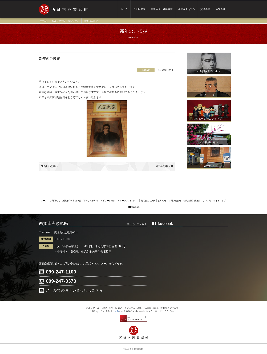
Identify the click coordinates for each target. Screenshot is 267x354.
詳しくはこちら (135, 224)
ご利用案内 (139, 9)
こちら (115, 311)
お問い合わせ (175, 200)
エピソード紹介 (107, 200)
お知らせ (220, 9)
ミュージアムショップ (128, 200)
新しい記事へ (49, 166)
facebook (135, 207)
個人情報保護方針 (192, 200)
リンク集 (207, 200)
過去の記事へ (164, 166)
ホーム (124, 9)
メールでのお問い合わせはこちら (74, 290)
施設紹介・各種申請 (162, 9)
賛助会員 (205, 9)
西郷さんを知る (186, 9)
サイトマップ (219, 200)
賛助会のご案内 (148, 200)
